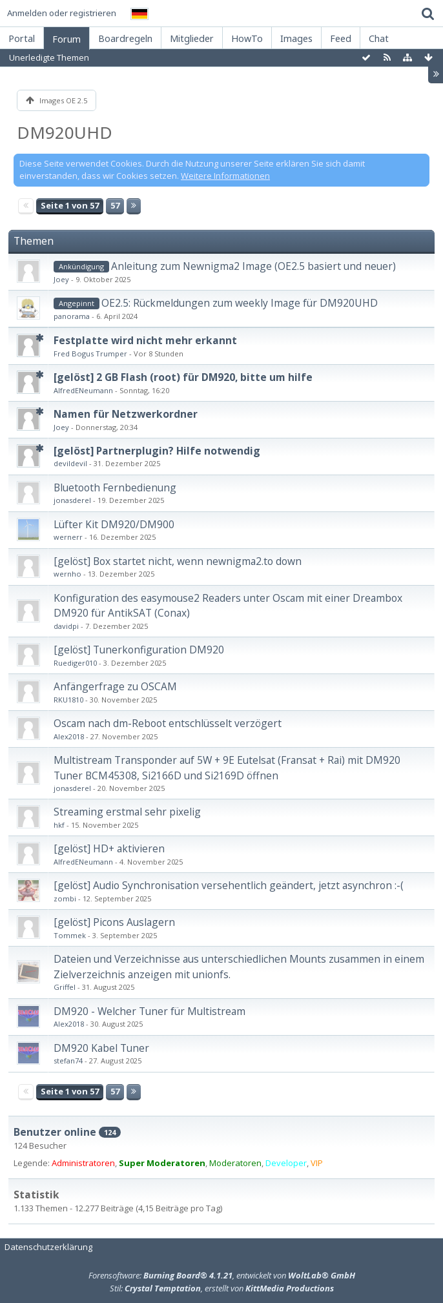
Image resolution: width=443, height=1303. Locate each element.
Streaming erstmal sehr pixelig (127, 812)
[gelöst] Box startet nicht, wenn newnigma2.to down (178, 561)
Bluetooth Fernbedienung (115, 487)
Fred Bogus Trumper (90, 353)
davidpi (66, 626)
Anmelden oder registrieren (61, 13)
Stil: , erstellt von (222, 1288)
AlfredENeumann (83, 390)
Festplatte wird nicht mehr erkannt (145, 340)
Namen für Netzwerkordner (126, 414)
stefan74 (68, 1060)
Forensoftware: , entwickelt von (221, 1275)
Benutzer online (55, 1132)
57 (114, 205)
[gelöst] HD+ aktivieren (109, 848)
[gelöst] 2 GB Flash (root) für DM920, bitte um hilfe (183, 377)
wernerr (68, 537)
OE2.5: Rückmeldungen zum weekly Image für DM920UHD (239, 303)
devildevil (70, 463)
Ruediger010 (75, 663)
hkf (59, 825)
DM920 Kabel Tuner (101, 1048)
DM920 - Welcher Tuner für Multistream (149, 1011)
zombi (65, 898)
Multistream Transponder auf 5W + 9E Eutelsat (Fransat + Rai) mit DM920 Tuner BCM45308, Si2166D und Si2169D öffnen (227, 767)
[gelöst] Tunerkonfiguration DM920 (139, 649)
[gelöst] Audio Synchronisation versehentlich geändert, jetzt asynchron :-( (229, 885)
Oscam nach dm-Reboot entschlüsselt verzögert (168, 723)
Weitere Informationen (225, 175)
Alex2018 (69, 736)
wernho (67, 574)
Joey (61, 279)
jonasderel (72, 500)
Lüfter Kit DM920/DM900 (114, 524)
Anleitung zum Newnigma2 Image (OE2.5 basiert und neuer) (253, 266)
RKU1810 (68, 699)
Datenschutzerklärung (48, 1247)
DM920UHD (64, 132)
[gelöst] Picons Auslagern (114, 922)
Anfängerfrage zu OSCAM (115, 686)
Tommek (70, 935)
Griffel (65, 987)
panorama (72, 316)
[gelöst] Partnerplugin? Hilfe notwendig (157, 451)
